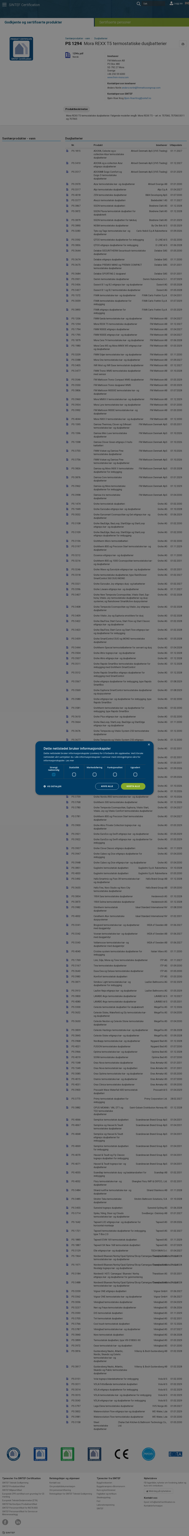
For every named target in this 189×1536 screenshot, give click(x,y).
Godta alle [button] (133, 786)
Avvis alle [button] (107, 786)
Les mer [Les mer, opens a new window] (70, 760)
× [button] (149, 745)
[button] (52, 786)
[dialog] (94, 768)
